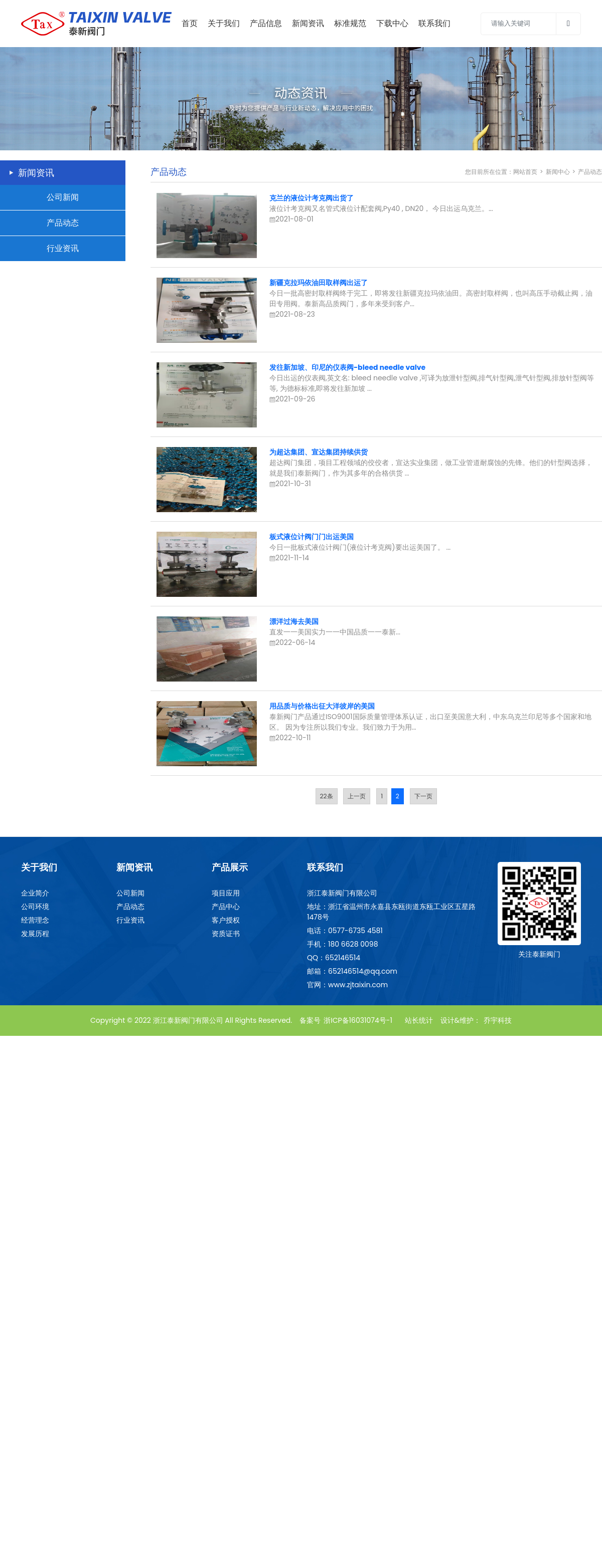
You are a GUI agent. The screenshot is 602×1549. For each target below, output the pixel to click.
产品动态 (63, 223)
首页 (190, 23)
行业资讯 (63, 248)
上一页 (357, 796)
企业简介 (35, 893)
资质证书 (226, 934)
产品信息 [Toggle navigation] (266, 23)
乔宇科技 (498, 1020)
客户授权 (226, 920)
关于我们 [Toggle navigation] (224, 23)
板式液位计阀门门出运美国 (311, 537)
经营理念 (35, 920)
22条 (326, 796)
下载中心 (392, 23)
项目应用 (226, 893)
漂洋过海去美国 (294, 621)
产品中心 (226, 907)
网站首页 (525, 171)
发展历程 (35, 934)
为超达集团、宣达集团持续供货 (318, 452)
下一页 (423, 796)
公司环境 (35, 907)
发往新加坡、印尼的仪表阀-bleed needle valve (347, 367)
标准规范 (350, 23)
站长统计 (419, 1020)
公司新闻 (63, 197)
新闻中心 (558, 171)
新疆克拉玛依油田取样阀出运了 (318, 283)
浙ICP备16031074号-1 (358, 1020)
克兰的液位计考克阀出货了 (311, 198)
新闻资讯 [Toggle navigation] (308, 23)
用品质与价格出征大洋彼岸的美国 (322, 706)
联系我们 (434, 23)
